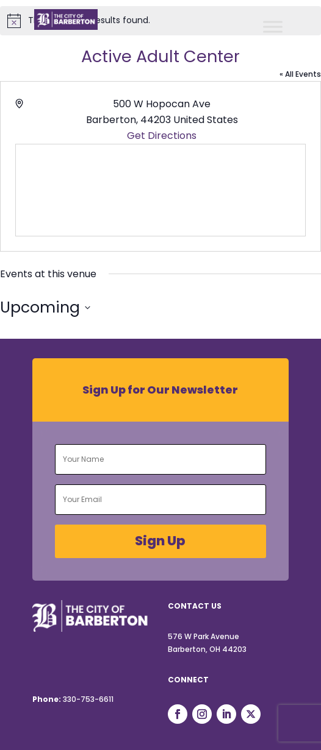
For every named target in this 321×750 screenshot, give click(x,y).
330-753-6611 (88, 699)
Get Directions (162, 136)
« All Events (300, 74)
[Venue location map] (160, 190)
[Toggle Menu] (273, 26)
